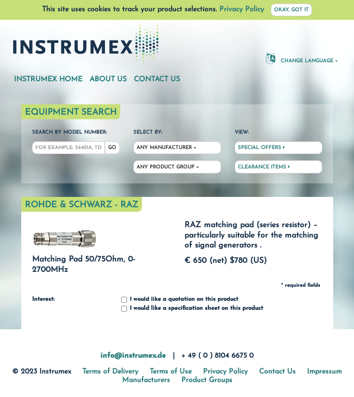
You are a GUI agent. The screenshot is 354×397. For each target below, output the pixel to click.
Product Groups (206, 380)
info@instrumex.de (133, 356)
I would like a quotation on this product (179, 300)
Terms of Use (171, 371)
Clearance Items (264, 167)
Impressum (324, 371)
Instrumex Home (48, 79)
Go (112, 147)
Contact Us (157, 79)
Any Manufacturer (164, 147)
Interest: (43, 299)
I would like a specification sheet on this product (192, 309)
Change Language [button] (299, 58)
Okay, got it (291, 10)
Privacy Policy (241, 9)
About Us (108, 79)
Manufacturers (146, 380)
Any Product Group (165, 167)
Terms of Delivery (110, 371)
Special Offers (261, 147)
